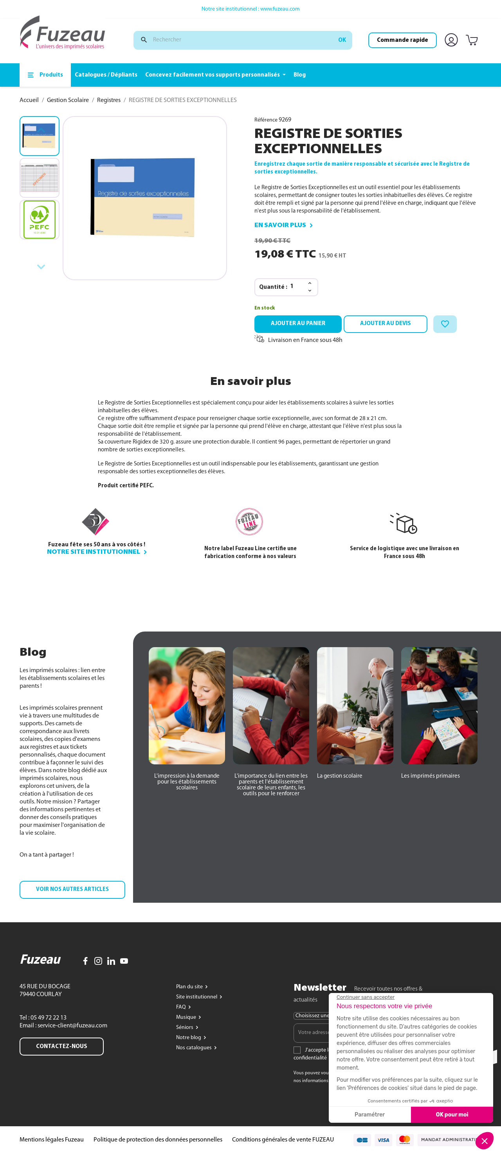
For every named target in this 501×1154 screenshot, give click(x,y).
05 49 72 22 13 (48, 1018)
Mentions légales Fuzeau (52, 1140)
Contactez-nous (61, 1046)
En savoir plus (280, 225)
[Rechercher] (242, 40)
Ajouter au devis (385, 323)
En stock (264, 308)
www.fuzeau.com (280, 9)
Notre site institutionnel (93, 552)
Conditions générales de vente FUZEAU (283, 1140)
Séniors (185, 1028)
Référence (266, 120)
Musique (186, 1017)
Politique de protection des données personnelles (158, 1140)
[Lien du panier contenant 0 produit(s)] (473, 41)
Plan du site (190, 987)
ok (342, 40)
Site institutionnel (197, 997)
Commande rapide (402, 40)
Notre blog (189, 1038)
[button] (72, 890)
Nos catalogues (194, 1048)
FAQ (181, 1007)
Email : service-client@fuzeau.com (63, 1026)
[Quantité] (296, 287)
